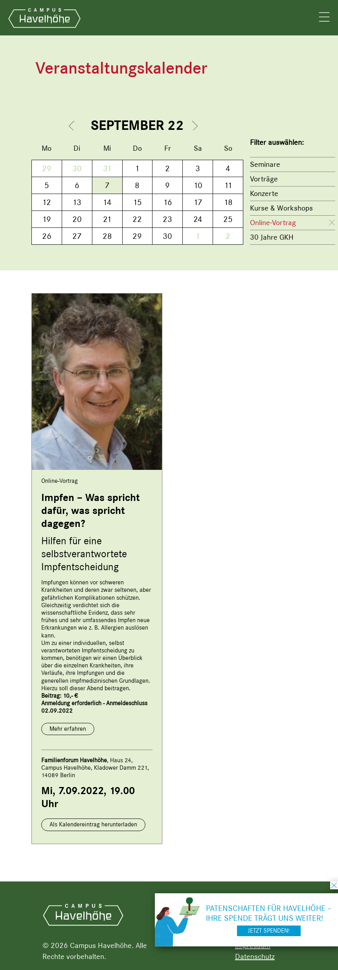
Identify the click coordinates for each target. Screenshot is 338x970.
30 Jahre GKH (272, 237)
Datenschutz (255, 956)
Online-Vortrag (273, 222)
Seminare (265, 164)
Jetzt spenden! (269, 930)
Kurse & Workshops (281, 207)
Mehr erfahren (68, 728)
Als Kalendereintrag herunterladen (93, 824)
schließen (334, 885)
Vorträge (264, 178)
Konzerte (264, 193)
